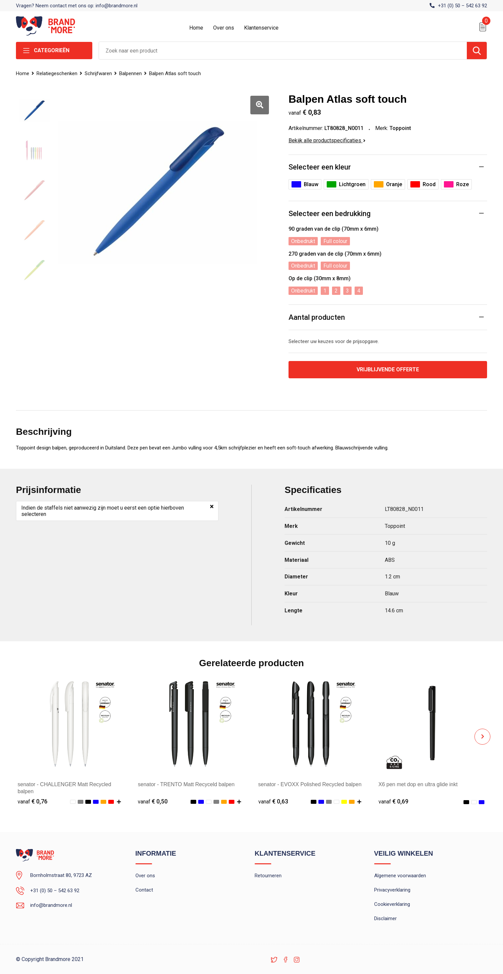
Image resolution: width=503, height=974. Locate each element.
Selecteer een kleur (320, 167)
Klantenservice (261, 28)
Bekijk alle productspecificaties (327, 140)
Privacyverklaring (392, 890)
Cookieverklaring (392, 904)
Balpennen (130, 73)
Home (196, 28)
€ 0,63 (273, 801)
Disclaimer (385, 918)
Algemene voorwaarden (400, 876)
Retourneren (268, 876)
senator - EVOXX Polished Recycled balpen (310, 784)
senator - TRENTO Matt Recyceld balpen (186, 784)
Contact (144, 890)
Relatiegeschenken (57, 73)
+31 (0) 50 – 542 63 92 (462, 6)
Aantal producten (317, 317)
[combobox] (283, 50)
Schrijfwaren (98, 73)
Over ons (223, 28)
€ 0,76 (32, 801)
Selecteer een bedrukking (330, 213)
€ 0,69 (393, 801)
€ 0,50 (153, 801)
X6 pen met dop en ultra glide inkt (418, 784)
